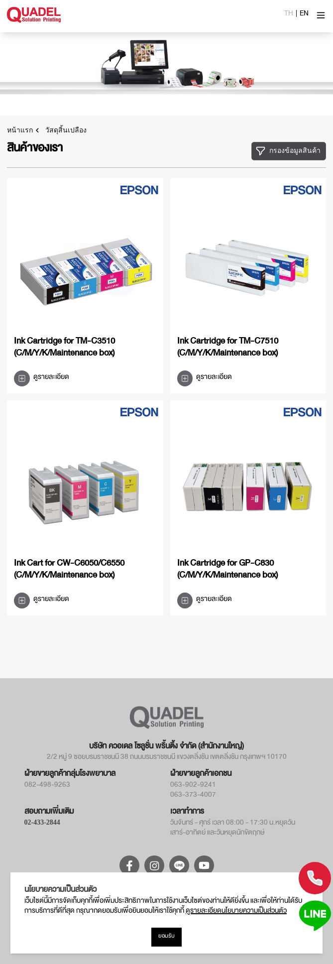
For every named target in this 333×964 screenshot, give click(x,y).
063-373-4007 (193, 796)
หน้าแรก (20, 130)
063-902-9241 (193, 786)
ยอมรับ (166, 937)
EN (304, 14)
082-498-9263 (47, 786)
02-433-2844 (42, 822)
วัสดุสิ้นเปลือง (66, 130)
